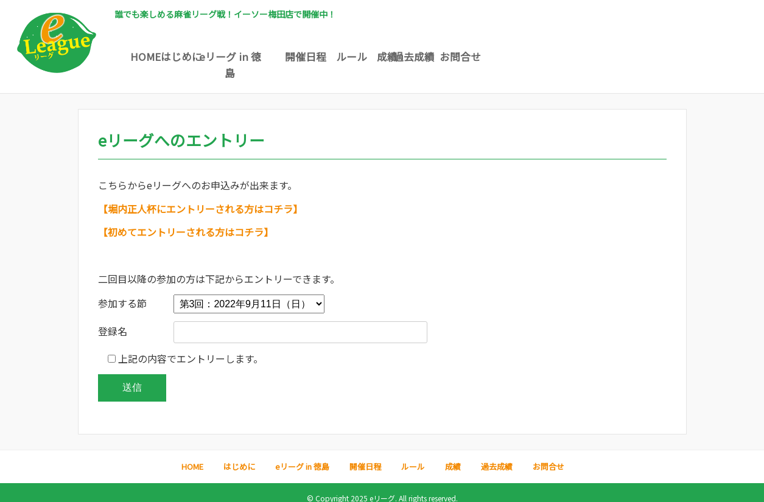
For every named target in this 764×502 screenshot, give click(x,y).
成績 (532, 56)
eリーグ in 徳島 (304, 56)
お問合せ (685, 56)
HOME (152, 56)
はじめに (228, 56)
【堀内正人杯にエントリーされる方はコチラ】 (200, 197)
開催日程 (380, 56)
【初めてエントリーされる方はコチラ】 (185, 221)
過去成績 (608, 56)
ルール (456, 56)
